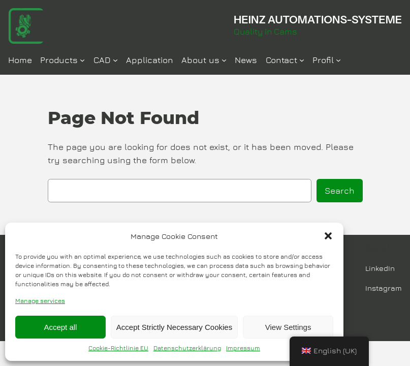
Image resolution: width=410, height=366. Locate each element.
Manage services (40, 300)
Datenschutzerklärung (187, 348)
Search (340, 191)
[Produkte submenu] (82, 60)
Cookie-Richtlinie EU (118, 348)
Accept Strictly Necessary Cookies (174, 327)
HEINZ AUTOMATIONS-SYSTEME (318, 19)
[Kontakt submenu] (301, 60)
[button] (328, 236)
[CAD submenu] (115, 60)
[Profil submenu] (338, 60)
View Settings (288, 327)
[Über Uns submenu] (224, 60)
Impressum (243, 348)
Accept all (60, 327)
